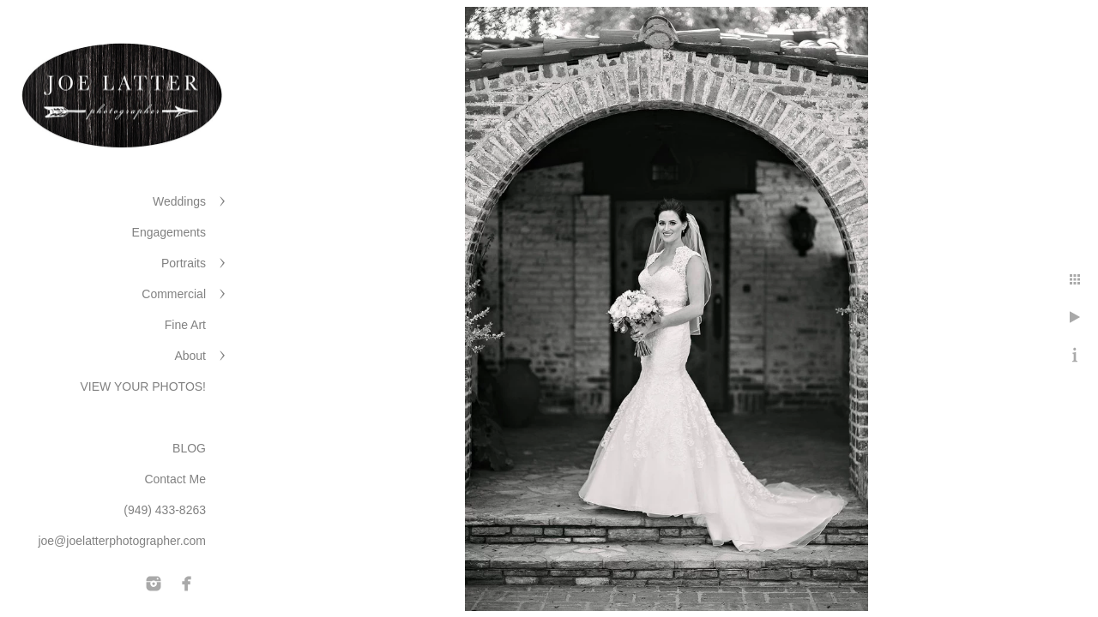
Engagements (169, 232)
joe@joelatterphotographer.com (122, 541)
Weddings (179, 201)
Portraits (183, 263)
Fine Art (185, 325)
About (190, 355)
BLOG (189, 448)
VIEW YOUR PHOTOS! (143, 386)
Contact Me (175, 479)
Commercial (174, 294)
